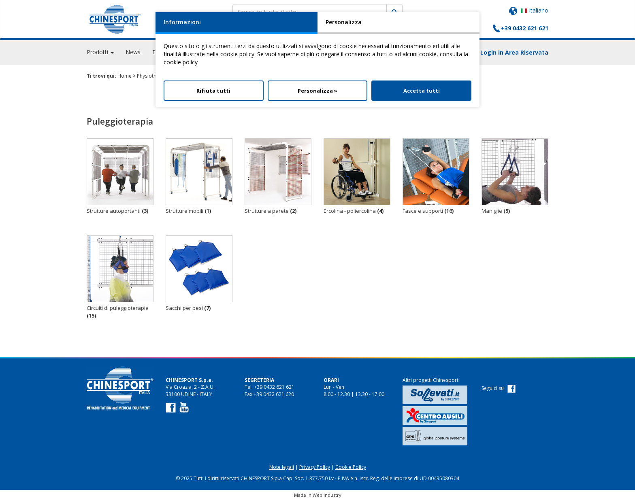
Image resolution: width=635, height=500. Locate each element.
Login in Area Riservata (514, 53)
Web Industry (327, 495)
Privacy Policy (314, 467)
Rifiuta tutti (213, 90)
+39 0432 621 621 (524, 28)
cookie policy (181, 62)
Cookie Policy (350, 467)
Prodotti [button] (100, 52)
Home (124, 75)
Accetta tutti (421, 90)
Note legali (281, 467)
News (133, 52)
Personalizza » (317, 90)
